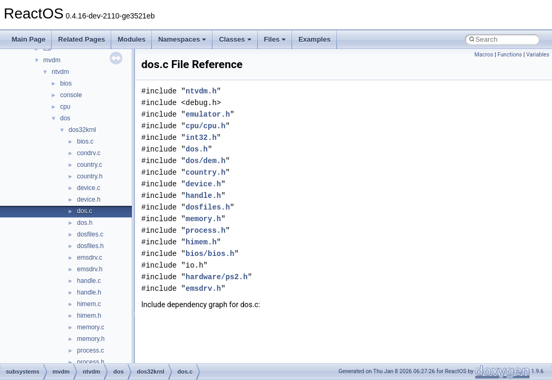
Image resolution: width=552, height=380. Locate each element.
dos (65, 118)
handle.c (89, 280)
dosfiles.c (90, 234)
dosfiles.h (90, 246)
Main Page (28, 39)
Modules (132, 39)
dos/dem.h (206, 161)
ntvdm (60, 71)
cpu (65, 106)
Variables (537, 54)
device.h (89, 199)
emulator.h (208, 114)
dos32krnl (82, 130)
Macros (483, 54)
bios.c (85, 141)
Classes (235, 39)
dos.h (84, 222)
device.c (88, 188)
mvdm (52, 60)
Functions (509, 54)
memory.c (90, 327)
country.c (89, 164)
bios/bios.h (210, 254)
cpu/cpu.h (206, 126)
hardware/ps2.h (217, 277)
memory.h (90, 339)
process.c (90, 350)
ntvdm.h (201, 91)
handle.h (89, 292)
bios (66, 83)
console (71, 95)
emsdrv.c (89, 257)
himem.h (89, 315)
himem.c (89, 304)
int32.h (201, 137)
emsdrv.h (89, 269)
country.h (89, 176)
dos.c (84, 211)
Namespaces (182, 39)
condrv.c (88, 153)
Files (275, 39)
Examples (314, 39)
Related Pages (81, 39)
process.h (90, 362)
